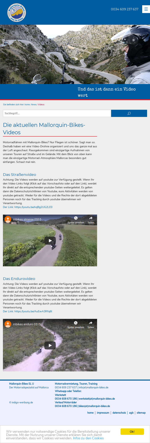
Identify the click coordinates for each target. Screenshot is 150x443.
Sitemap (141, 412)
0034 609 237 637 (124, 9)
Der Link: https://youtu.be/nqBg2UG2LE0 (27, 207)
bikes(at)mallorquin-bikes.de (94, 406)
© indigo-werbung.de (21, 402)
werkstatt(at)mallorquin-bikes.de (97, 399)
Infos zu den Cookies (88, 438)
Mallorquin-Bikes (39, 13)
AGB (131, 412)
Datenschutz (119, 412)
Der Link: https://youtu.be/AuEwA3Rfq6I (27, 311)
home (27, 104)
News (34, 104)
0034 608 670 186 (66, 399)
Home (90, 412)
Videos (41, 104)
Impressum (103, 412)
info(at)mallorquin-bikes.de (93, 387)
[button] (146, 9)
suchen (129, 113)
